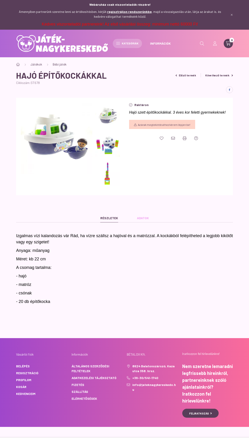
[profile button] (215, 43)
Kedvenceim (25, 394)
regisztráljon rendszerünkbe (129, 12)
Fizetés (78, 385)
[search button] (202, 43)
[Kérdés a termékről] (196, 138)
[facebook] (229, 89)
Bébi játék (60, 64)
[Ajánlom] (173, 138)
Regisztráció (27, 373)
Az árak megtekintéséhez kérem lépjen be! (164, 124)
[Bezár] (231, 14)
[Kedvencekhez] (161, 138)
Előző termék (186, 75)
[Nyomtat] (184, 138)
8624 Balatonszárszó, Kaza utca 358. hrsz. (153, 368)
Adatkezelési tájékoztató (94, 378)
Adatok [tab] (143, 218)
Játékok (36, 64)
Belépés (23, 366)
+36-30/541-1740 (145, 378)
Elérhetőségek (84, 398)
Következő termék (219, 75)
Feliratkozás (200, 413)
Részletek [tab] (109, 218)
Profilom (23, 380)
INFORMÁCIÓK (160, 43)
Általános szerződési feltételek (90, 368)
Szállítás (80, 392)
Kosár (21, 387)
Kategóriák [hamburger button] (127, 43)
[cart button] (228, 43)
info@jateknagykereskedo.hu (154, 387)
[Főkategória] (18, 64)
